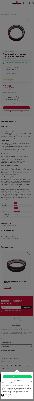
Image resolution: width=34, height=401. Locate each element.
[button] (2, 395)
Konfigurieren (17, 380)
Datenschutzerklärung (13, 396)
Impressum (4, 396)
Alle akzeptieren (17, 377)
